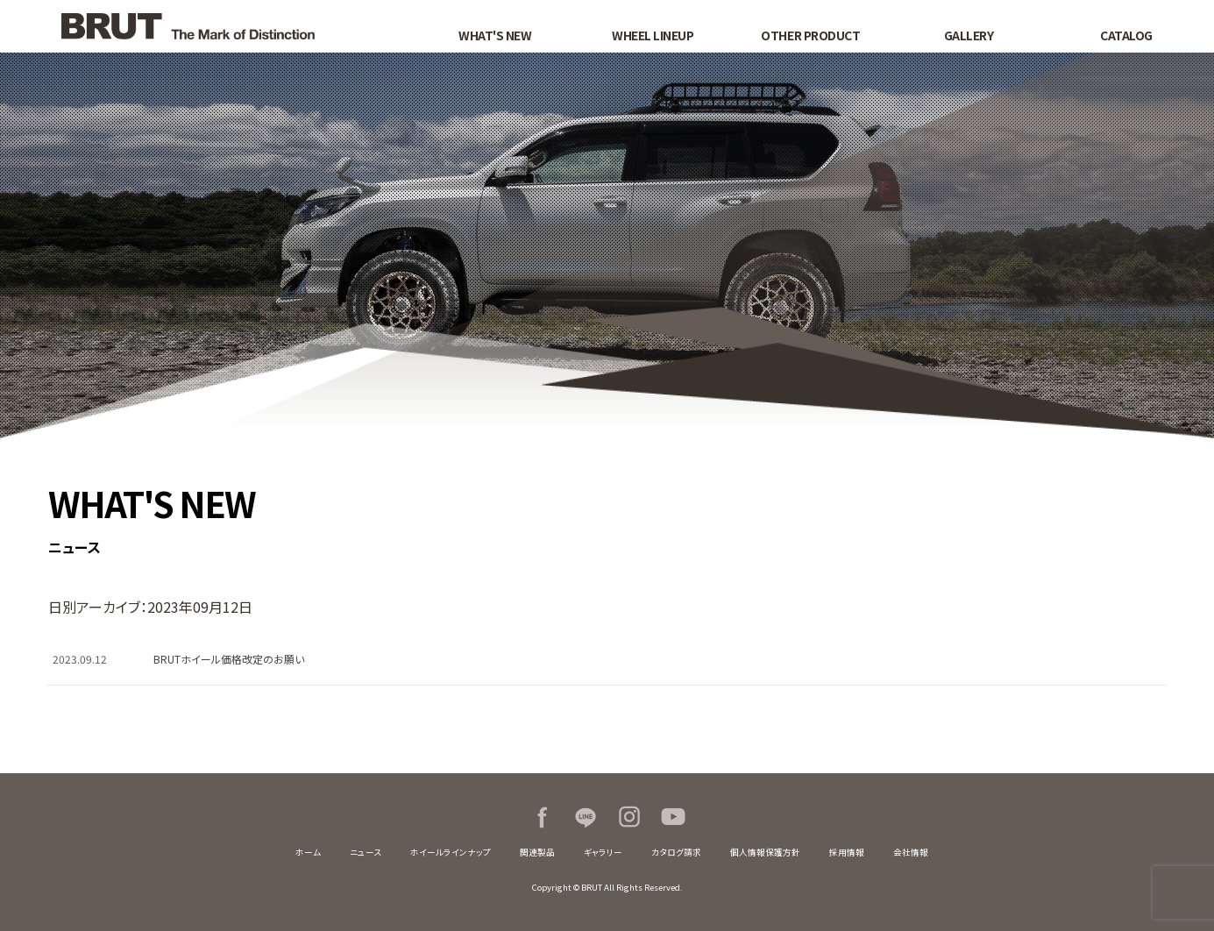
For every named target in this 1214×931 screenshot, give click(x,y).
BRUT (221, 26)
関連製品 (537, 852)
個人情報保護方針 (765, 852)
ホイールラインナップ (450, 852)
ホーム (308, 852)
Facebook (542, 817)
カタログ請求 (676, 852)
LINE (585, 817)
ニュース (365, 852)
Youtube (673, 817)
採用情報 (846, 852)
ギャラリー (603, 852)
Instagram (629, 817)
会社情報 (910, 852)
